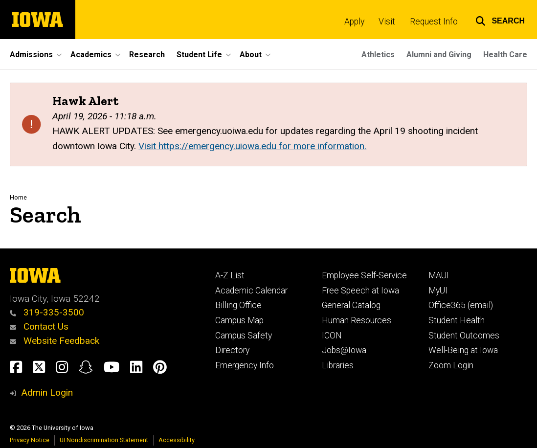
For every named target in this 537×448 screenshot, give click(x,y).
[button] (500, 19)
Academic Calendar (251, 290)
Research (147, 54)
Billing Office (238, 305)
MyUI (438, 290)
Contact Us (39, 326)
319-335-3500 (47, 312)
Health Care (505, 54)
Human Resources (356, 320)
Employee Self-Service (364, 275)
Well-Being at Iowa (463, 350)
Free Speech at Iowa (360, 290)
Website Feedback (54, 340)
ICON (332, 335)
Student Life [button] (199, 54)
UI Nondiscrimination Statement (104, 440)
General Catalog (351, 305)
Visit (387, 21)
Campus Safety (243, 335)
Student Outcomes (463, 335)
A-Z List (230, 275)
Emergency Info (244, 365)
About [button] (251, 54)
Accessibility (176, 440)
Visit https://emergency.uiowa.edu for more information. (252, 146)
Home (18, 197)
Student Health (456, 320)
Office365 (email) (460, 305)
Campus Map (239, 320)
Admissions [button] (31, 54)
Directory (232, 350)
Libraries (338, 365)
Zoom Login (450, 365)
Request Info (434, 21)
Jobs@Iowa (344, 350)
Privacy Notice (29, 440)
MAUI (438, 275)
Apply (354, 21)
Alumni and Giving (438, 54)
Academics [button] (91, 54)
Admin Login (47, 392)
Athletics (378, 54)
